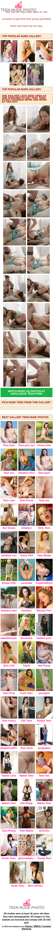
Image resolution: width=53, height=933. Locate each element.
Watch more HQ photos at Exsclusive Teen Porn (26, 392)
